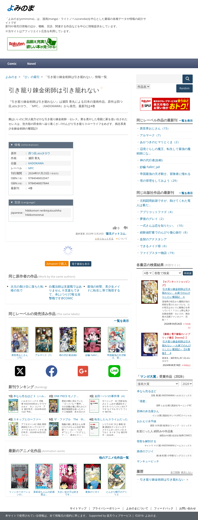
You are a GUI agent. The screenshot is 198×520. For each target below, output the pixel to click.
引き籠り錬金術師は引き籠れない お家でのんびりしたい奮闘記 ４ (176, 293)
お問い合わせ (187, 508)
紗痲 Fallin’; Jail (150, 167)
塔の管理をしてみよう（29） (159, 181)
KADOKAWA (36, 163)
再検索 (188, 273)
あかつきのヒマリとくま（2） (160, 142)
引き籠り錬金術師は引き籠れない (162, 479)
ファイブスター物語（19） (158, 253)
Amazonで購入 (57, 264)
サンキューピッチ (148, 461)
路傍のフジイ (145, 451)
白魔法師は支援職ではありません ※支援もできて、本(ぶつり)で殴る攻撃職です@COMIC (65, 292)
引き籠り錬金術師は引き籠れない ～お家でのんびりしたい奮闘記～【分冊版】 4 (176, 347)
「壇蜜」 (142, 401)
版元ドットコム (115, 233)
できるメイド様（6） (154, 246)
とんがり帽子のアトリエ (116, 493)
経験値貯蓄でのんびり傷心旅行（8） (164, 232)
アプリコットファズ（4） (157, 212)
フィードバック (163, 508)
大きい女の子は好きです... (68, 493)
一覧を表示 (121, 321)
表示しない (187, 472)
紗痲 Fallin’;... (92, 355)
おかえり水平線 (146, 421)
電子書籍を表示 (81, 264)
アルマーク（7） (44, 355)
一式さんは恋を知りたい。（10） (162, 225)
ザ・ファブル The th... (70, 419)
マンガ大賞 (148, 376)
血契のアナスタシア (153, 239)
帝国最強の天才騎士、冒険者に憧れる (165, 174)
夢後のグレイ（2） (152, 219)
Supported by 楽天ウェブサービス (110, 515)
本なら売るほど (146, 391)
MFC (31, 168)
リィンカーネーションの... (19, 493)
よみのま (150, 515)
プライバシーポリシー (106, 508)
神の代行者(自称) (68, 355)
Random (184, 88)
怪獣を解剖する (146, 441)
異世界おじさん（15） (19, 356)
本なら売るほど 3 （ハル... (29, 396)
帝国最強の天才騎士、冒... (116, 356)
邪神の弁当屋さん (148, 411)
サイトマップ (78, 508)
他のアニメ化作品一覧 (114, 457)
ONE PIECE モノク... (66, 396)
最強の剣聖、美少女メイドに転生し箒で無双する (103, 288)
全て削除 (175, 472)
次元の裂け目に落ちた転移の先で (27, 288)
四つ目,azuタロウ (39, 153)
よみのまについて (137, 508)
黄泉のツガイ (92, 491)
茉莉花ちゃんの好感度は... (44, 493)
